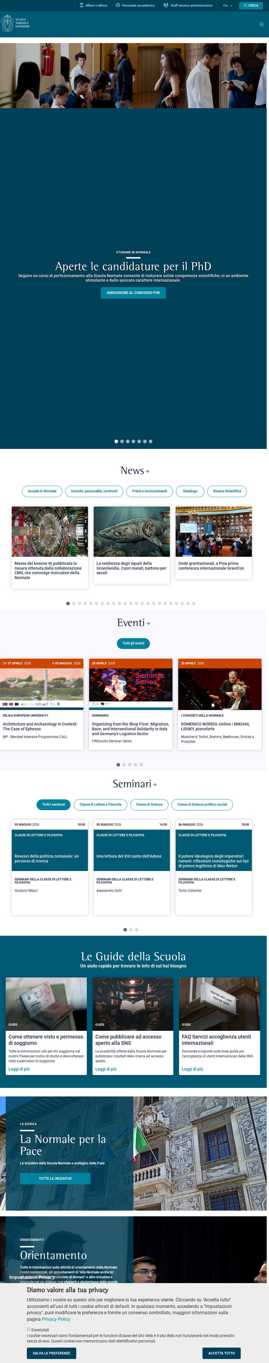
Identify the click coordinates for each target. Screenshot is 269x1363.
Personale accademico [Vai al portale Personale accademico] (139, 5)
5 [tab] (139, 442)
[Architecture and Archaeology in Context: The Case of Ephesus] (41, 703)
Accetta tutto (221, 1353)
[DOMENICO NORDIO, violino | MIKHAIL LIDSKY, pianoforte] (220, 706)
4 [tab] (133, 442)
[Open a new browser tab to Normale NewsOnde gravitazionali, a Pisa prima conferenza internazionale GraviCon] (214, 543)
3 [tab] (128, 442)
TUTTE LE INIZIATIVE (55, 1181)
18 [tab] (165, 605)
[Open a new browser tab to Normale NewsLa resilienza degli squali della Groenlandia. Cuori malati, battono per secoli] (132, 546)
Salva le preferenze (51, 1353)
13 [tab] (136, 605)
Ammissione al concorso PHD (133, 293)
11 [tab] (125, 605)
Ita (227, 5)
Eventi (133, 625)
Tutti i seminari (53, 807)
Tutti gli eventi (133, 645)
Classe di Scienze (149, 807)
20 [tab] (176, 605)
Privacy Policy (56, 1319)
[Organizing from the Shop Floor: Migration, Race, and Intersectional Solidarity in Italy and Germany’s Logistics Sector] (130, 705)
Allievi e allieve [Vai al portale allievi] (98, 5)
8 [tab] (108, 605)
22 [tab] (188, 605)
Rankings (190, 492)
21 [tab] (182, 605)
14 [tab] (142, 605)
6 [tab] (145, 442)
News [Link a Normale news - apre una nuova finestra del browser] (134, 472)
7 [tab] (150, 442)
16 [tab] (153, 605)
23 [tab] (193, 605)
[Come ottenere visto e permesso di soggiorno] (46, 1029)
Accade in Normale (42, 492)
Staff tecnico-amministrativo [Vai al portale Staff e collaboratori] (192, 5)
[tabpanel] (133, 246)
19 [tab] (171, 605)
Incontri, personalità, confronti (94, 492)
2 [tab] (122, 442)
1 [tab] (116, 442)
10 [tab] (119, 605)
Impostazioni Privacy (32, 1277)
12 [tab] (131, 605)
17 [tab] (159, 605)
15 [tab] (148, 605)
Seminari (134, 787)
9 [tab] (114, 605)
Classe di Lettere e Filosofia (100, 807)
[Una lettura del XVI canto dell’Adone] (132, 870)
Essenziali (40, 1330)
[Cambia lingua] (231, 5)
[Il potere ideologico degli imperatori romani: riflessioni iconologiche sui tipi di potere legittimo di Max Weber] (214, 870)
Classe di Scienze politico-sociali (202, 807)
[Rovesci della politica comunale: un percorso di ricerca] (50, 870)
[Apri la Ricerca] (251, 5)
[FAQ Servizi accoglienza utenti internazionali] (219, 1029)
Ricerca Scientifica (227, 492)
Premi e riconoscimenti (149, 492)
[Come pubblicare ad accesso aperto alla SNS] (133, 1029)
